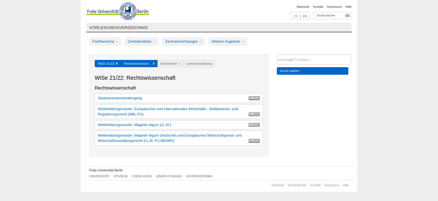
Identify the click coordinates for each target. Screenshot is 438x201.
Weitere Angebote (228, 41)
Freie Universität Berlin (106, 170)
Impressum (334, 6)
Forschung (142, 176)
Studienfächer (325, 15)
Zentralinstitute (141, 41)
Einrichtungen (169, 176)
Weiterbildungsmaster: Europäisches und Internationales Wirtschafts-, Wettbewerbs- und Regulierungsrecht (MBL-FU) (179, 111)
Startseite (303, 6)
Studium (121, 176)
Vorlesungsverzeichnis (118, 27)
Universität (99, 176)
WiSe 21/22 (108, 63)
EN (305, 16)
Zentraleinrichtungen (183, 41)
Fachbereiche (105, 41)
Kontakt (318, 6)
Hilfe (349, 6)
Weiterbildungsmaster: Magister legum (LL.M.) (179, 125)
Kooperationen (199, 176)
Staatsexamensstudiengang (179, 98)
